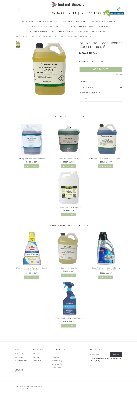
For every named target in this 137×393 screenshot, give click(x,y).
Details (83, 81)
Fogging (72, 26)
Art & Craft (27, 21)
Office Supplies (65, 31)
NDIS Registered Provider (41, 31)
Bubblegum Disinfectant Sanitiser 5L (31, 161)
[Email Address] (99, 354)
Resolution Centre (21, 361)
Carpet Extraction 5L (69, 270)
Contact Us (37, 361)
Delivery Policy (57, 361)
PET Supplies (82, 31)
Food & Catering (87, 26)
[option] (50, 69)
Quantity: (83, 61)
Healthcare (81, 21)
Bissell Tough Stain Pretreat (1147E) (68, 321)
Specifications (87, 87)
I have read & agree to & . (105, 360)
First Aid (60, 26)
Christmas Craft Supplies (102, 21)
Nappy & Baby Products (48, 21)
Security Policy (57, 367)
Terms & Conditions (113, 358)
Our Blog (36, 357)
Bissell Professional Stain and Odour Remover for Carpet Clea (106, 271)
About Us (36, 354)
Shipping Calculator (90, 93)
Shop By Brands (100, 31)
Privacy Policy (57, 357)
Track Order (19, 357)
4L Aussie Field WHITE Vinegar (68, 209)
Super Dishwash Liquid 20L (69, 161)
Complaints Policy (58, 364)
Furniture (103, 26)
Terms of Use (56, 354)
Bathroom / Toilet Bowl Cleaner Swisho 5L (106, 161)
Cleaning (67, 21)
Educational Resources (40, 26)
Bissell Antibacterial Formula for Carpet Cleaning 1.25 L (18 (31, 271)
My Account (19, 354)
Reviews (84, 99)
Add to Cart (101, 69)
